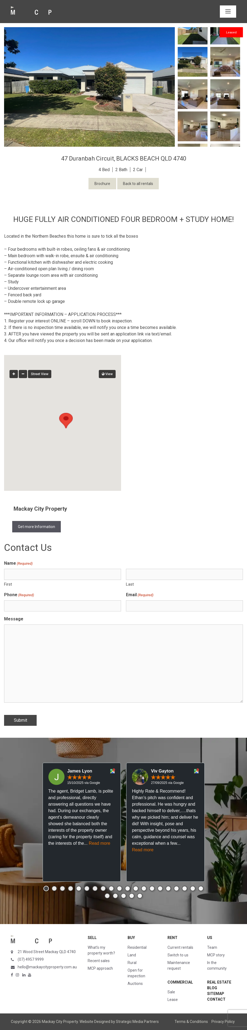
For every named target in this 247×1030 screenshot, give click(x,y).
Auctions (135, 983)
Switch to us (177, 955)
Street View (39, 374)
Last (130, 584)
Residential (137, 947)
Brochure (102, 183)
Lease (172, 999)
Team (212, 947)
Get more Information (36, 527)
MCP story (216, 955)
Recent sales (99, 961)
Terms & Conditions (191, 1021)
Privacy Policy (223, 1021)
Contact (216, 999)
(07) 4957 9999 (31, 959)
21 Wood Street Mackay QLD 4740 (47, 952)
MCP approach (100, 968)
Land (132, 955)
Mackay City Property (40, 508)
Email (139, 595)
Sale (171, 992)
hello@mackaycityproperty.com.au (47, 967)
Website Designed (95, 1021)
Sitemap (215, 993)
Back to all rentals (138, 183)
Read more (99, 843)
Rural (132, 962)
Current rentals (180, 947)
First (8, 584)
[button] (62, 418)
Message (13, 618)
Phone (19, 595)
